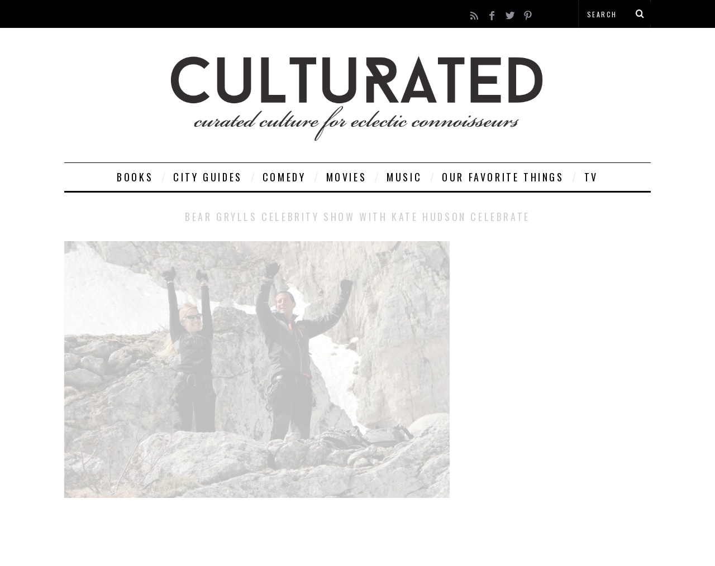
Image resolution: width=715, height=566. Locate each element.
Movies (346, 177)
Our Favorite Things (503, 177)
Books (135, 177)
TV (591, 177)
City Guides (207, 177)
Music (404, 177)
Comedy (284, 177)
